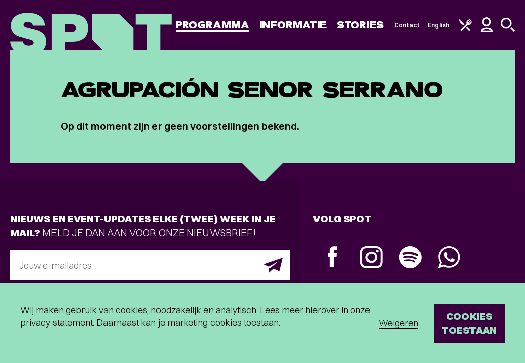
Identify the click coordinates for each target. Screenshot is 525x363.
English (438, 25)
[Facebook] (332, 258)
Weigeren (398, 323)
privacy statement (56, 322)
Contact (407, 25)
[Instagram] (371, 258)
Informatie (293, 25)
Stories (360, 25)
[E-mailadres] (150, 265)
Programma (212, 25)
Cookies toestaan (469, 323)
